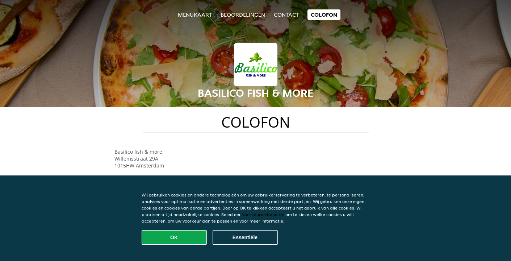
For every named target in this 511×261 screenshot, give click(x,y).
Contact (286, 14)
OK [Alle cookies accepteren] (174, 237)
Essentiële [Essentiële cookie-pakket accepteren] (245, 237)
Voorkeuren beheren (263, 214)
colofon (324, 14)
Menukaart (195, 14)
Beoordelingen (243, 14)
